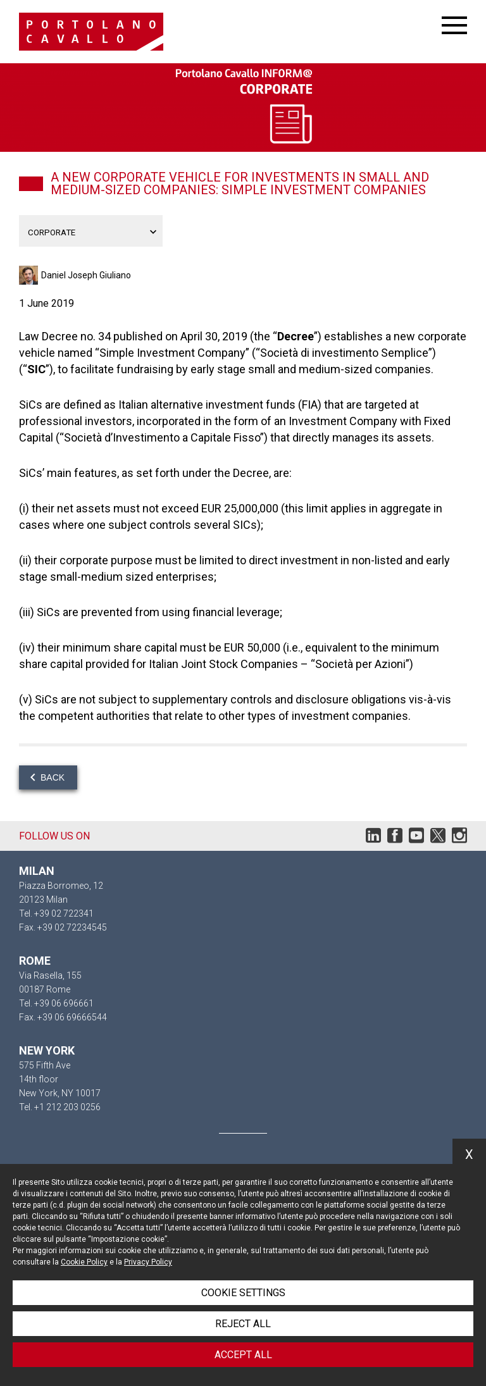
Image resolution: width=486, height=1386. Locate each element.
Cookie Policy (84, 1262)
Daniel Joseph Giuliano (86, 275)
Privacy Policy (148, 1262)
